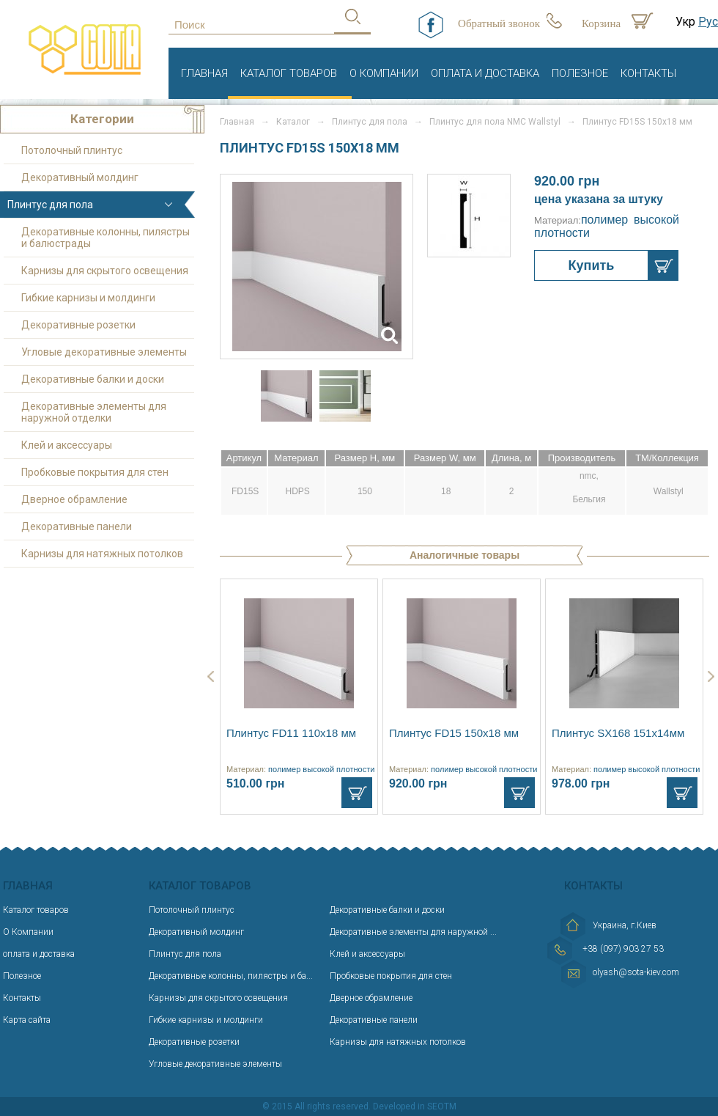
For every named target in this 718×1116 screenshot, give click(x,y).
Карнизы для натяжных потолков (102, 553)
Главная (204, 73)
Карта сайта (27, 1020)
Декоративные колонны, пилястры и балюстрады (105, 237)
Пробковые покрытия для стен (95, 472)
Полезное (580, 73)
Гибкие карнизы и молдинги (88, 298)
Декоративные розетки (78, 325)
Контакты (648, 73)
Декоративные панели (76, 526)
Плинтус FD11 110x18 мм (291, 733)
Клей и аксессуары (66, 445)
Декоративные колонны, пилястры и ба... (231, 976)
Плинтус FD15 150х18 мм (454, 733)
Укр (685, 22)
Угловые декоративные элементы (104, 352)
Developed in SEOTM (414, 1106)
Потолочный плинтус (71, 150)
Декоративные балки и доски (92, 379)
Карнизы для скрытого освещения (104, 270)
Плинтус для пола (369, 122)
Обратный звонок (499, 23)
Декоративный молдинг (79, 177)
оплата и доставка (485, 73)
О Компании (383, 73)
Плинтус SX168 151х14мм (618, 733)
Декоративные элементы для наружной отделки (93, 412)
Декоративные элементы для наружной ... (413, 932)
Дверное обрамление (74, 499)
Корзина (601, 23)
